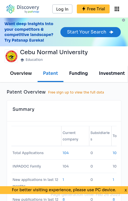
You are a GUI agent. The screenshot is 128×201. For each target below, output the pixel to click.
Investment (112, 73)
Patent (50, 73)
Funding (78, 73)
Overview (21, 73)
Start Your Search (90, 32)
